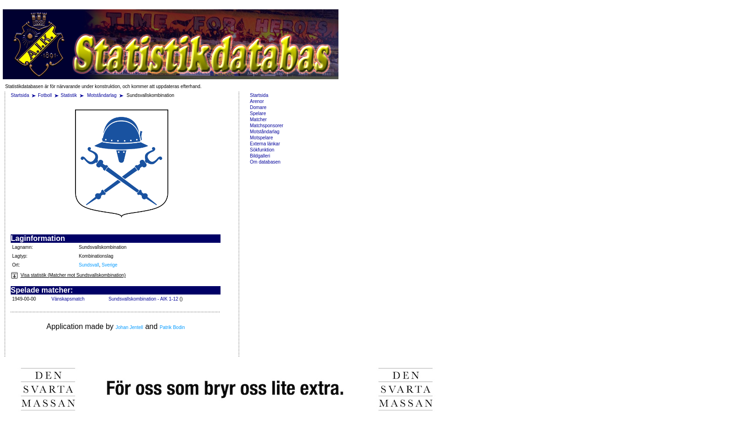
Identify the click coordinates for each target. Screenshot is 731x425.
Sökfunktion (262, 149)
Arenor (257, 101)
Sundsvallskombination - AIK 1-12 (144, 299)
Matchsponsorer (266, 125)
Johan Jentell (129, 327)
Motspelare (261, 137)
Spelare (258, 113)
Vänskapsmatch (67, 299)
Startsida (20, 95)
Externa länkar (265, 143)
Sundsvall (89, 264)
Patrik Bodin (172, 327)
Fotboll (45, 95)
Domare (258, 107)
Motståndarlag (102, 95)
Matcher (258, 119)
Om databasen (265, 162)
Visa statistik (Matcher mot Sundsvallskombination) (68, 275)
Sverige (109, 264)
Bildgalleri (260, 155)
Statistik (69, 95)
